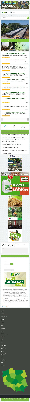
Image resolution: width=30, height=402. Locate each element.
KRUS (2, 330)
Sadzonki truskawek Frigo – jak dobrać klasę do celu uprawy (10, 148)
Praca (2, 341)
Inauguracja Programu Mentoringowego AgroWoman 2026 (9, 149)
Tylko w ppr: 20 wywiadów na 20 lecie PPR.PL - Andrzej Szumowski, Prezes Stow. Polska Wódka (15, 135)
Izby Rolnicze (3, 329)
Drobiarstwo (2, 318)
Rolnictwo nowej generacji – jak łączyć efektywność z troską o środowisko (11, 143)
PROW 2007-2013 (3, 349)
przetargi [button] (13, 270)
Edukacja (9, 15)
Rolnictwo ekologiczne (4, 353)
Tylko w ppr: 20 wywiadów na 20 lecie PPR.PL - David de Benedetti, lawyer (12, 136)
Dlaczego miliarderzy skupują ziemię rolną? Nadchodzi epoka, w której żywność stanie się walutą (14, 151)
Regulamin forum (13, 396)
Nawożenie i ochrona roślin (4, 335)
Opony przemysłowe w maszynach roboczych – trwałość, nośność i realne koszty (12, 145)
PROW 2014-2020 (3, 350)
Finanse (2, 324)
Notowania (2, 338)
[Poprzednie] (2, 120)
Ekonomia (3, 64)
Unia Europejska (3, 361)
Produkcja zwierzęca (4, 347)
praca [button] (9, 270)
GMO (2, 327)
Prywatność (8, 396)
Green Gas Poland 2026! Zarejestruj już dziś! (7, 146)
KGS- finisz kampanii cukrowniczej (6, 154)
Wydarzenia (2, 367)
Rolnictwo (2, 352)
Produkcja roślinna (3, 346)
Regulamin (17, 396)
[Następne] (28, 120)
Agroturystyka (3, 310)
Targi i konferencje (3, 358)
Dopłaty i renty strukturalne (4, 315)
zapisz (12, 264)
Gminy (2, 326)
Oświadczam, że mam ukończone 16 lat (7, 304)
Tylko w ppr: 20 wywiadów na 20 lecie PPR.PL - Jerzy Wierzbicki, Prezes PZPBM (13, 138)
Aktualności (2, 312)
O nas (20, 396)
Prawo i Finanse (7, 64)
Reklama (5, 396)
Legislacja (2, 332)
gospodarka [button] (5, 270)
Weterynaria (2, 364)
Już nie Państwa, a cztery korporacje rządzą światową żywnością (10, 152)
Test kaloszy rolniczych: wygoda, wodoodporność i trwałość (10, 142)
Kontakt (3, 396)
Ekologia (2, 321)
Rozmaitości (2, 355)
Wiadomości (5, 15)
